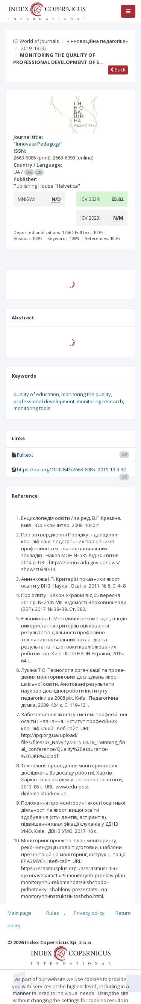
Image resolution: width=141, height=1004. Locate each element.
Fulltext (25, 454)
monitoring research (100, 401)
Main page (20, 913)
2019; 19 (33, 48)
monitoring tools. (33, 408)
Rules (52, 913)
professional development (44, 401)
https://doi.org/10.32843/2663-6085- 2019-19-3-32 (71, 469)
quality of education (36, 394)
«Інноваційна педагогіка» (97, 41)
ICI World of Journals (36, 41)
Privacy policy (89, 913)
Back (118, 69)
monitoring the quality (86, 394)
